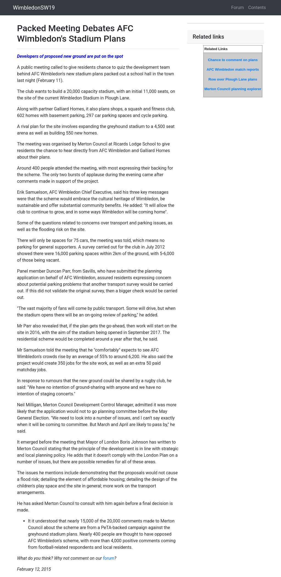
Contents (257, 7)
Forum (237, 7)
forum (108, 558)
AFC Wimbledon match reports (233, 69)
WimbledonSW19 (34, 7)
